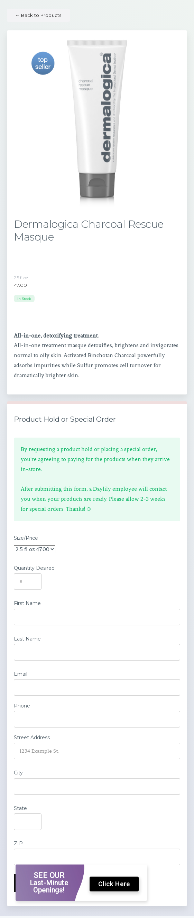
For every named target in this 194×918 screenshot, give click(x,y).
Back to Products (38, 15)
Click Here (114, 884)
